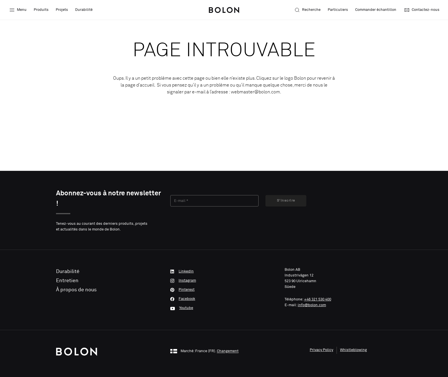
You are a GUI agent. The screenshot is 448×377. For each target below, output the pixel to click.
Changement (228, 351)
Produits (41, 10)
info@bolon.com (312, 305)
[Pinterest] (224, 289)
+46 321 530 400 (317, 299)
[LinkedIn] (224, 271)
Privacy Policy (321, 350)
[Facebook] (224, 299)
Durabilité (84, 10)
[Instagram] (224, 280)
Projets (62, 10)
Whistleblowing (353, 350)
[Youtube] (224, 308)
